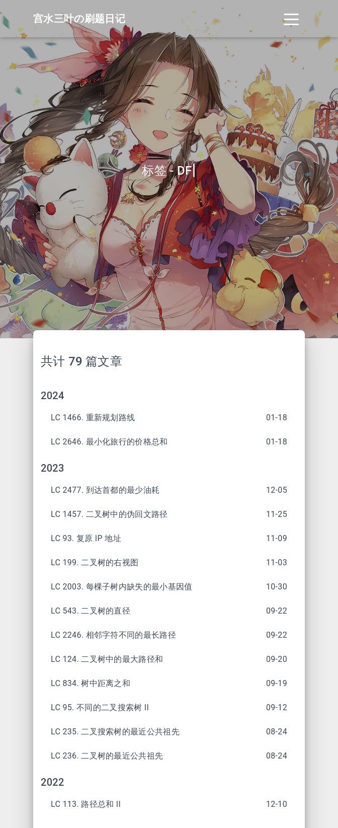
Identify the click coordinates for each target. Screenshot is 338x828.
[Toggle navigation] (291, 19)
